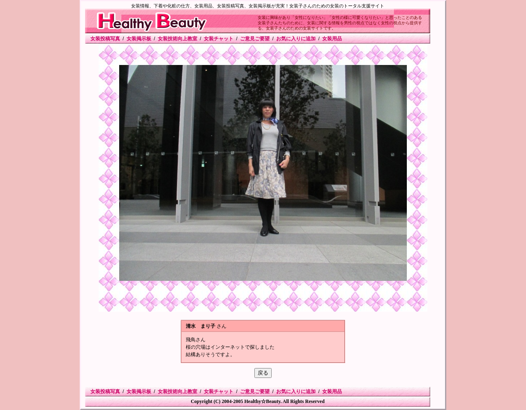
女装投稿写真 (105, 39)
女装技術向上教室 (177, 39)
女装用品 (332, 39)
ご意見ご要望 (255, 39)
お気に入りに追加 (296, 39)
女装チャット (218, 39)
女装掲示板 (139, 39)
